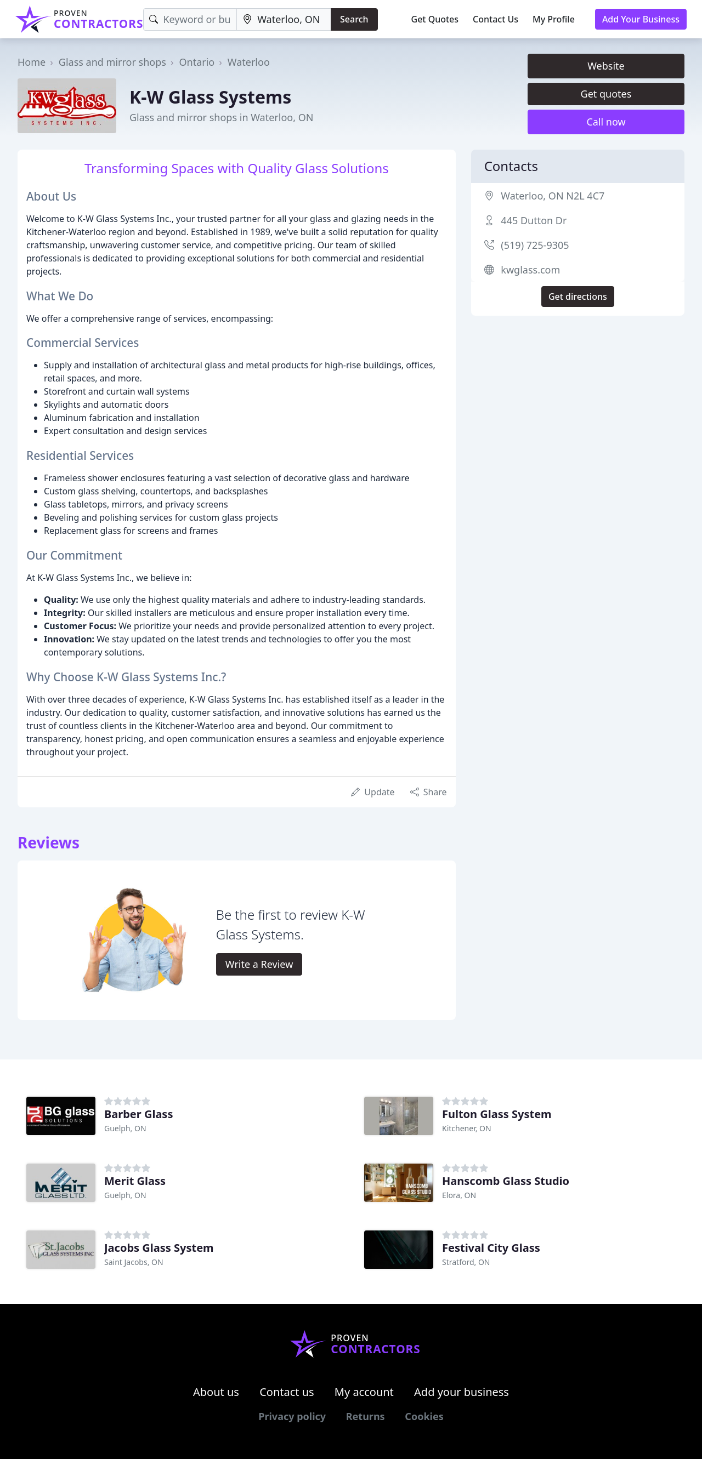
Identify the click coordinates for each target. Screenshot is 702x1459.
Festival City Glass (491, 1247)
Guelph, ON (125, 1128)
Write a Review (259, 964)
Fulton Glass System (497, 1114)
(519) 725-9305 (535, 245)
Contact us (286, 1391)
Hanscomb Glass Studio (505, 1180)
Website (606, 65)
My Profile (554, 19)
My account (364, 1391)
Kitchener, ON (466, 1128)
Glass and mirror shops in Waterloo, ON (221, 117)
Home (32, 62)
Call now (605, 121)
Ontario (196, 62)
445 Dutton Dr (534, 220)
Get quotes (606, 93)
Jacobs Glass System (159, 1247)
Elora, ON (459, 1195)
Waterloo (249, 62)
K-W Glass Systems (210, 97)
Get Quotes (435, 19)
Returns (365, 1416)
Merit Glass (135, 1180)
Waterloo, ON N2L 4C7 (552, 195)
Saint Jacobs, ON (133, 1262)
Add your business (461, 1391)
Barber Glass (138, 1114)
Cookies (424, 1416)
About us (216, 1391)
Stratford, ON (466, 1262)
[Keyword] (190, 19)
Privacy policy (292, 1416)
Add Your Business (641, 19)
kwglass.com (530, 269)
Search (354, 19)
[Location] (283, 19)
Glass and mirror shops (112, 62)
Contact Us (495, 19)
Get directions (577, 296)
